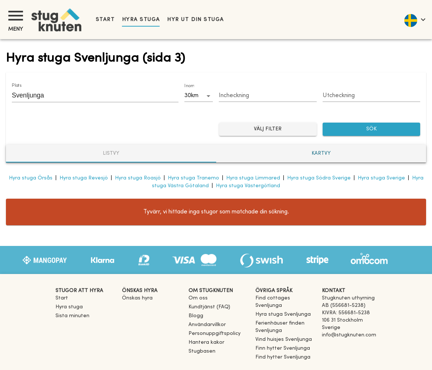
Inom (189, 86)
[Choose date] (267, 96)
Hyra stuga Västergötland (248, 186)
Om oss (198, 298)
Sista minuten (72, 316)
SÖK (371, 129)
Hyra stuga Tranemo (193, 178)
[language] (414, 19)
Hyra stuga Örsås (30, 178)
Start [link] (105, 19)
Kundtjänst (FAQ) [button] (209, 307)
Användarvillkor (207, 324)
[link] (285, 305)
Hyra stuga (141, 19)
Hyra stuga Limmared (253, 178)
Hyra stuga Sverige (381, 178)
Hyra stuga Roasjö (138, 178)
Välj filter (268, 129)
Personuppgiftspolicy (214, 333)
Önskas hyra (137, 298)
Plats (16, 85)
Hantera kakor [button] (206, 342)
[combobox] (89, 95)
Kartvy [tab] (321, 153)
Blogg (195, 316)
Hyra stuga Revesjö (83, 178)
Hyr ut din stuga (195, 19)
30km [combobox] (191, 96)
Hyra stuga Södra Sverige (319, 178)
